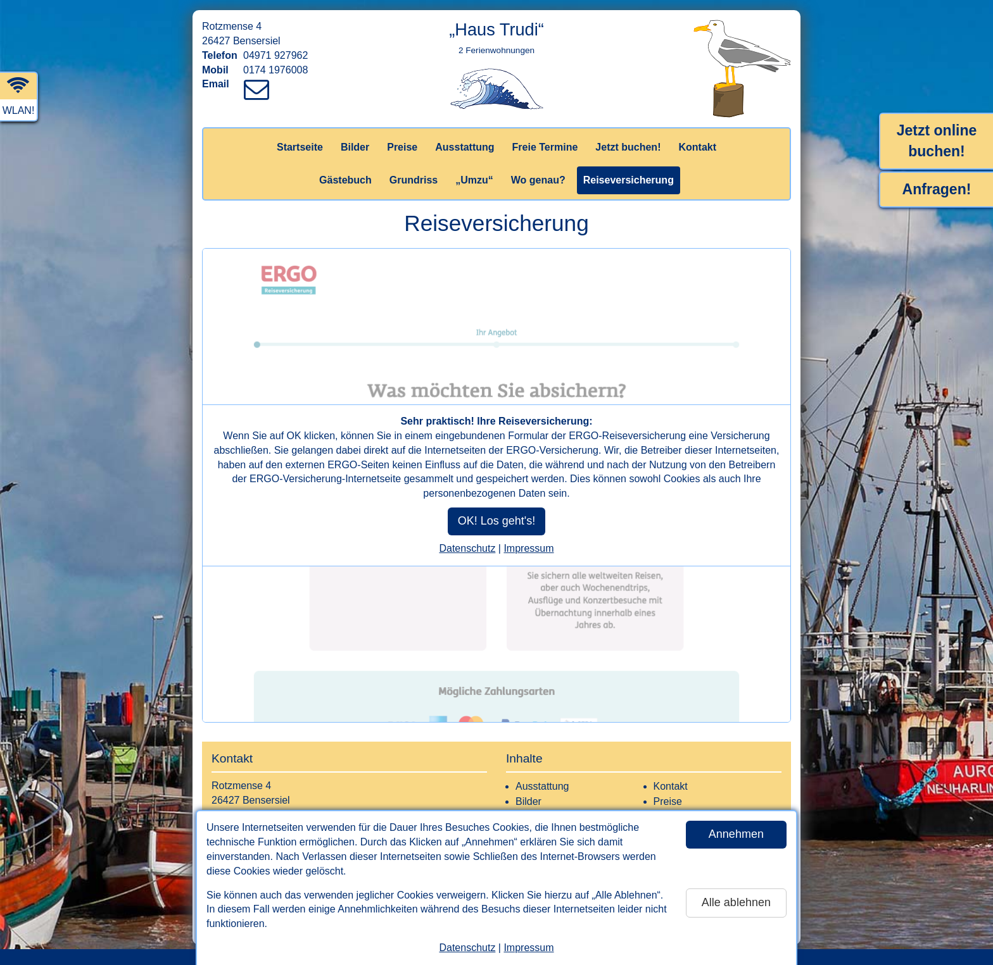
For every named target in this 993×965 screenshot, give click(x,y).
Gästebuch (345, 180)
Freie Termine (545, 147)
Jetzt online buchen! (937, 140)
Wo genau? (538, 180)
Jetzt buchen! (628, 147)
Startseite (300, 147)
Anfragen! (936, 189)
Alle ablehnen (736, 902)
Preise (402, 147)
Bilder (355, 147)
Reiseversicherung (628, 180)
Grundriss (413, 180)
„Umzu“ (474, 180)
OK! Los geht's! (497, 520)
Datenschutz (467, 947)
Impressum (528, 947)
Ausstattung (464, 147)
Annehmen (736, 834)
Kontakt (697, 147)
